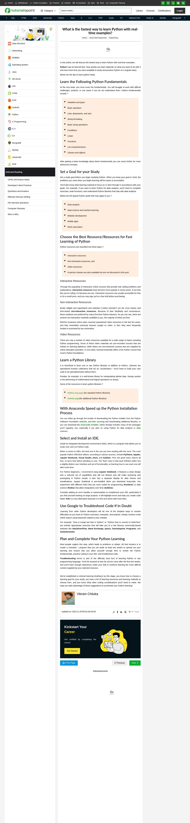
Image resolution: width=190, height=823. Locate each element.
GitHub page (73, 398)
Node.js (150, 18)
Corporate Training (115, 3)
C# (121, 18)
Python (61, 18)
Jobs (91, 3)
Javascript (47, 18)
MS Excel (14, 79)
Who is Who (13, 214)
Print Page (68, 663)
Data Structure (16, 44)
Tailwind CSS (134, 18)
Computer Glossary (16, 208)
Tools (100, 3)
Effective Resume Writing (19, 197)
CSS (35, 18)
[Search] (95, 10)
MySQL (163, 18)
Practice (54, 3)
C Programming (17, 122)
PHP (101, 18)
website (83, 421)
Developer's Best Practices (20, 185)
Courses (150, 10)
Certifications (164, 10)
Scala (111, 18)
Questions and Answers (18, 191)
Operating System (18, 65)
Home (9, 3)
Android (13, 107)
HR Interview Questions (18, 203)
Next (135, 663)
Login (180, 10)
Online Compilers (38, 3)
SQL (13, 18)
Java (72, 18)
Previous (119, 663)
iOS (12, 86)
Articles (65, 3)
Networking (15, 51)
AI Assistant (79, 3)
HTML (24, 18)
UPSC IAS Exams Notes (18, 179)
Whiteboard (21, 3)
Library (139, 10)
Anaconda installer (89, 425)
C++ (90, 18)
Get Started (72, 651)
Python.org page (75, 393)
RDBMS (13, 58)
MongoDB (177, 18)
